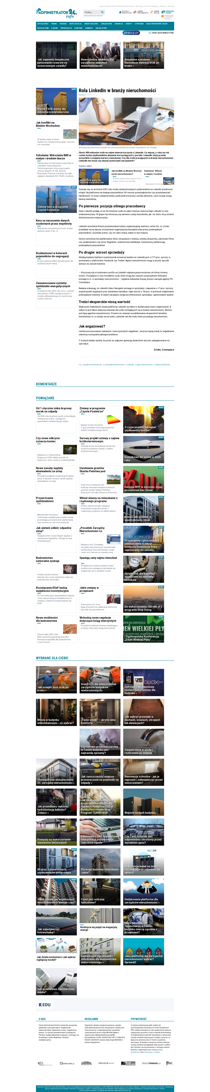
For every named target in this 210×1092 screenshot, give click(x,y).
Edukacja (119, 24)
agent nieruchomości (144, 365)
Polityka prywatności (151, 6)
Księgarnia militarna (169, 1063)
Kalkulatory (101, 28)
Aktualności (43, 24)
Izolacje (106, 1063)
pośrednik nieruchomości (115, 365)
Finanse (63, 24)
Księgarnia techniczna (151, 1063)
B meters (78, 28)
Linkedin (130, 365)
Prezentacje (66, 28)
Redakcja (163, 6)
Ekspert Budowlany (45, 1063)
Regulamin (139, 6)
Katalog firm (43, 28)
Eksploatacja (75, 24)
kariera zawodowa (163, 365)
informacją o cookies (152, 1052)
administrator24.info (56, 12)
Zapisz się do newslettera (163, 33)
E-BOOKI (54, 28)
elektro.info (67, 1063)
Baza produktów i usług (156, 24)
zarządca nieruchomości (92, 365)
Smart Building (91, 24)
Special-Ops (86, 1063)
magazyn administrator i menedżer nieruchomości (116, 6)
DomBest (89, 28)
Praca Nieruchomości (131, 33)
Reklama (171, 6)
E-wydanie (139, 24)
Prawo (54, 24)
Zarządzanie (106, 24)
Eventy (129, 24)
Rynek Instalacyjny (128, 1063)
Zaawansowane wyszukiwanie (93, 15)
